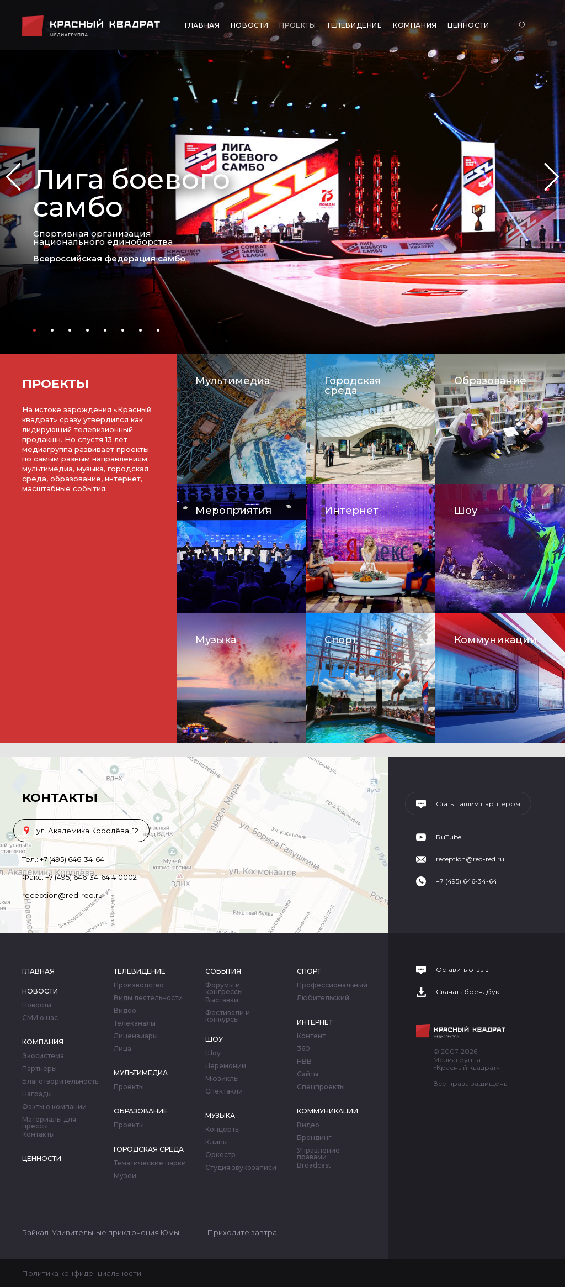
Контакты (38, 1134)
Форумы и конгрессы (224, 988)
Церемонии (225, 1066)
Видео (125, 1010)
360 (303, 1049)
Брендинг (314, 1137)
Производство (139, 985)
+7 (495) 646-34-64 (72, 859)
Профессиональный (332, 985)
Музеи (125, 1176)
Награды (37, 1094)
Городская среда (352, 386)
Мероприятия (233, 511)
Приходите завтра (242, 1232)
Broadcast (314, 1165)
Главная (202, 25)
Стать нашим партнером (478, 804)
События (223, 971)
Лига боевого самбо (131, 193)
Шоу (465, 511)
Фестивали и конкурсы (227, 1016)
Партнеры (39, 1068)
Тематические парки (150, 1163)
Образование (490, 381)
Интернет (351, 511)
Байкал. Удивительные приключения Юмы (100, 1232)
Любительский (323, 998)
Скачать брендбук (467, 992)
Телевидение (354, 25)
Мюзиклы (222, 1078)
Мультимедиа (232, 381)
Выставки (221, 1000)
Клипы (216, 1142)
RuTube (448, 837)
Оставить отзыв (462, 969)
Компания (415, 25)
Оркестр (220, 1155)
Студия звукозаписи (240, 1167)
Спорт (341, 640)
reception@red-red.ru (62, 895)
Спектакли (224, 1091)
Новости (250, 25)
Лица (122, 1049)
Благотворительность (60, 1081)
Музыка (215, 640)
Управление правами (318, 1153)
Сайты (307, 1074)
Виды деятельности (148, 998)
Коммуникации (495, 640)
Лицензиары (136, 1036)
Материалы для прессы (49, 1123)
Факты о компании (54, 1107)
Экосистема (43, 1056)
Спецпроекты (321, 1087)
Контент (311, 1036)
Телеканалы (135, 1023)
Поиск (522, 24)
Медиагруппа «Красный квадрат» (92, 26)
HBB (304, 1061)
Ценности (468, 25)
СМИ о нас (40, 1018)
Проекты (297, 25)
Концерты (222, 1129)
